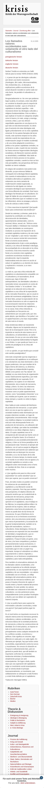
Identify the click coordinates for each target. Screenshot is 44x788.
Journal (15, 31)
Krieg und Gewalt (16, 742)
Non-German (15, 694)
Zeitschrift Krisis (16, 696)
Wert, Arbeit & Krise (17, 725)
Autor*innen (14, 692)
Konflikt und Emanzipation (19, 774)
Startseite (8, 31)
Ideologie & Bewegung (18, 718)
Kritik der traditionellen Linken (21, 769)
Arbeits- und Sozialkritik (18, 772)
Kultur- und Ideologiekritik (19, 744)
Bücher (12, 699)
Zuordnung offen (25, 31)
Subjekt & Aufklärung (17, 723)
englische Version (11, 64)
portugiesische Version (13, 57)
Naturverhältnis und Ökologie (20, 764)
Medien (13, 701)
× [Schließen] (41, 777)
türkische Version (11, 60)
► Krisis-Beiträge (16, 728)
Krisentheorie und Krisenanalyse (22, 767)
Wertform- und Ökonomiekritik (21, 757)
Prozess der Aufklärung (18, 739)
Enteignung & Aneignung (19, 715)
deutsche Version (11, 68)
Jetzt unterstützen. (28, 783)
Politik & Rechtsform (17, 720)
